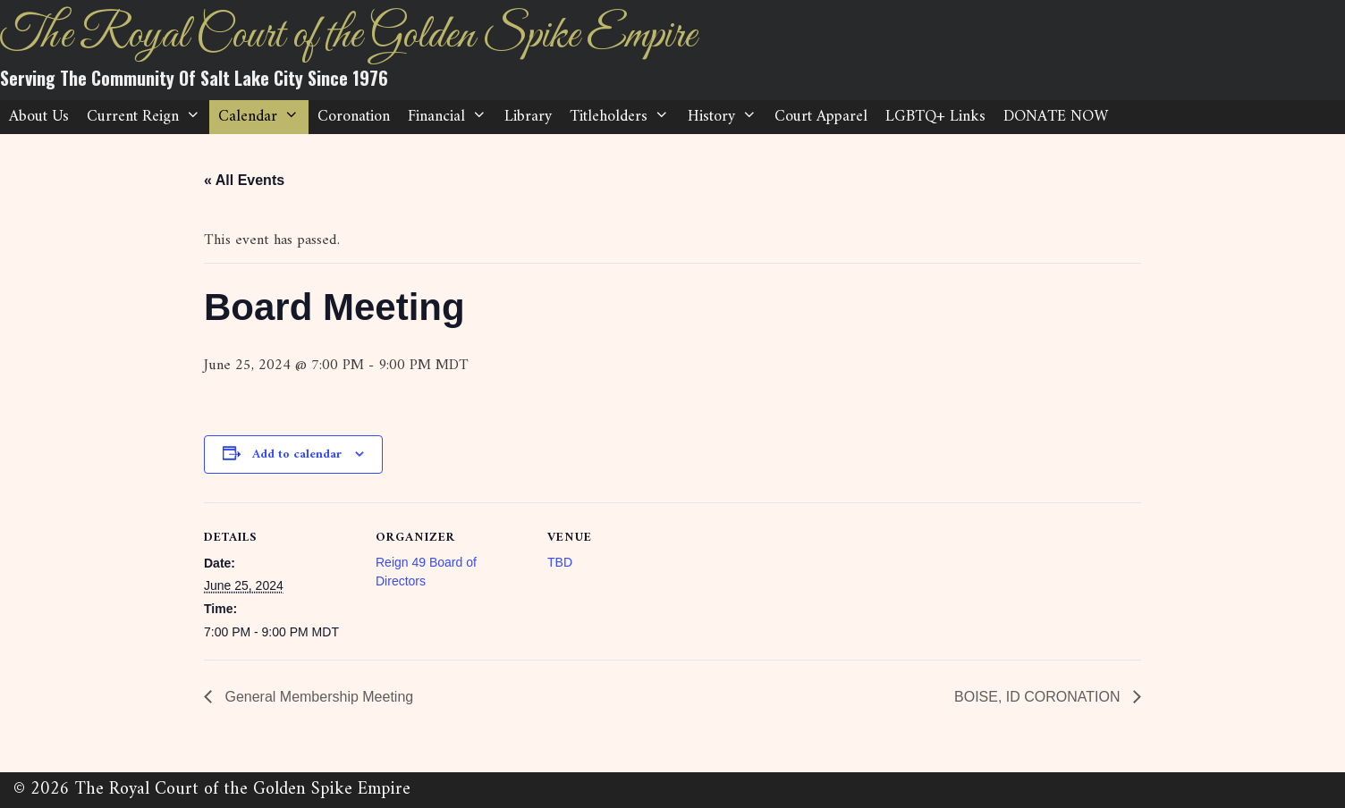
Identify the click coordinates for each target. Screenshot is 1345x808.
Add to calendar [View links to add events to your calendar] (297, 454)
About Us (39, 116)
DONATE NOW (1055, 116)
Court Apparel (820, 116)
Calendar (263, 117)
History (727, 117)
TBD (559, 562)
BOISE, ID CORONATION (1039, 696)
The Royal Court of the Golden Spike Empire (348, 36)
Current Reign (148, 117)
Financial (451, 117)
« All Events (244, 180)
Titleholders (624, 117)
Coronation (353, 116)
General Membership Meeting (317, 696)
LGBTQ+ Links (935, 116)
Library (528, 116)
